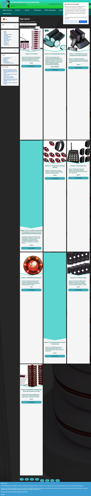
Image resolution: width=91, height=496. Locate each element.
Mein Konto (17, 10)
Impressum (27, 10)
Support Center (62, 10)
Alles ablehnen (74, 21)
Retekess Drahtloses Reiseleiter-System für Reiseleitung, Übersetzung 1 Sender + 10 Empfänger (10, 80)
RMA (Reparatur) (37, 10)
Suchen (3, 24)
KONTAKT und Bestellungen (50, 10)
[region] (76, 13)
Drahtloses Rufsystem (6, 57)
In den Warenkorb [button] (31, 66)
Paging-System (5, 58)
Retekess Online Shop (7, 10)
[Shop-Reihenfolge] (28, 24)
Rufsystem (5, 59)
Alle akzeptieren (83, 21)
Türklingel (4, 60)
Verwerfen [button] (3, 494)
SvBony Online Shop (7, 13)
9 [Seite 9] (52, 480)
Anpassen (67, 21)
